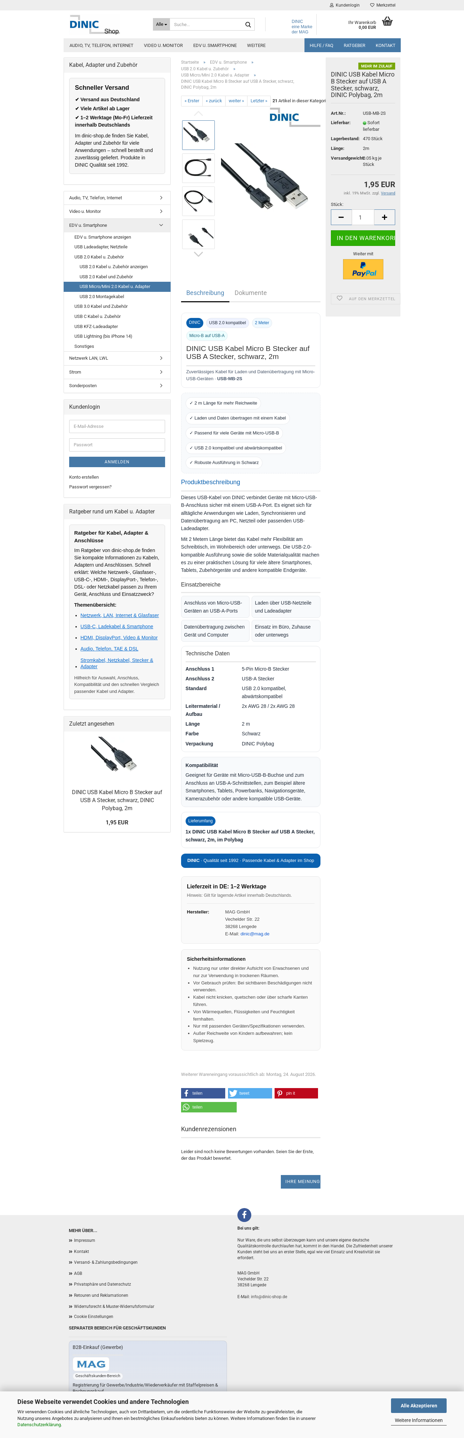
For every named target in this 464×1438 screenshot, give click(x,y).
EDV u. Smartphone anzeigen (102, 237)
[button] (203, 1093)
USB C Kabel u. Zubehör (97, 316)
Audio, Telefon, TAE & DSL (110, 649)
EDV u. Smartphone (215, 45)
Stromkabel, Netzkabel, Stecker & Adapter (117, 663)
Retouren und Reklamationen (101, 1295)
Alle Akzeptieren (419, 1405)
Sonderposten (83, 385)
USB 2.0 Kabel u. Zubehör (99, 256)
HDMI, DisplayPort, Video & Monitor (119, 637)
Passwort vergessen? (90, 486)
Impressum (84, 1240)
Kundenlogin (345, 5)
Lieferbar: (341, 122)
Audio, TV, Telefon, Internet (101, 45)
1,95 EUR (117, 822)
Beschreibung (205, 292)
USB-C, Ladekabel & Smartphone (117, 626)
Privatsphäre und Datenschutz (102, 1284)
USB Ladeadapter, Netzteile (101, 246)
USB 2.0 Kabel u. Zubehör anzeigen (114, 266)
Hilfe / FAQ (321, 45)
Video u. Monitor (163, 45)
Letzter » (259, 100)
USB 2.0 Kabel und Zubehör (106, 276)
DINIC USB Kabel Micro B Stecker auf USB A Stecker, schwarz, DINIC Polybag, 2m (117, 800)
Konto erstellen (84, 477)
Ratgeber (354, 45)
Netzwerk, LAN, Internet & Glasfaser (120, 615)
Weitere (256, 45)
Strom (75, 372)
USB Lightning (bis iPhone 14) (103, 336)
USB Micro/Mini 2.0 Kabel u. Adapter (115, 286)
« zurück (214, 100)
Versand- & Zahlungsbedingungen (106, 1262)
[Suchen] (248, 24)
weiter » (236, 100)
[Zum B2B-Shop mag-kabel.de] (91, 1364)
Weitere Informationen (419, 1420)
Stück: (337, 204)
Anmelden (117, 462)
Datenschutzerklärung (39, 1424)
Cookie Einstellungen (93, 1316)
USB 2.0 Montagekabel (102, 296)
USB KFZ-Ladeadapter (96, 326)
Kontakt (386, 45)
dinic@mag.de (255, 933)
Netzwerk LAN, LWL (88, 358)
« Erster (192, 100)
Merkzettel (383, 5)
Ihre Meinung (302, 1181)
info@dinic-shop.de (269, 1296)
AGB (78, 1273)
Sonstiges (84, 346)
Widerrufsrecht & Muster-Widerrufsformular (114, 1306)
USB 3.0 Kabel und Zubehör (101, 306)
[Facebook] (244, 1215)
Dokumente (251, 292)
